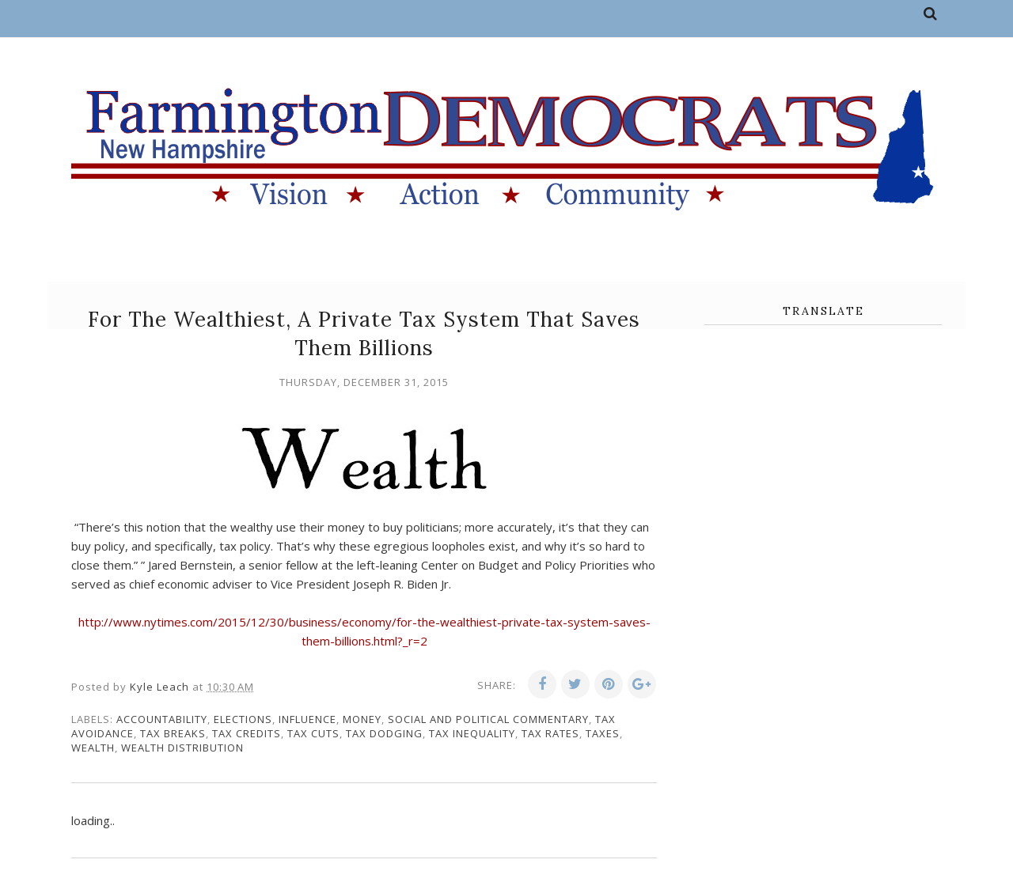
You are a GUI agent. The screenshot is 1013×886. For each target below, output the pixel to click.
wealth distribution (182, 747)
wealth (93, 747)
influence (307, 719)
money (362, 719)
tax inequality (472, 733)
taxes (603, 733)
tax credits (246, 733)
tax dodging (384, 733)
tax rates (550, 733)
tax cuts (313, 733)
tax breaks (173, 733)
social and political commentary (488, 719)
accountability (161, 719)
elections (243, 719)
